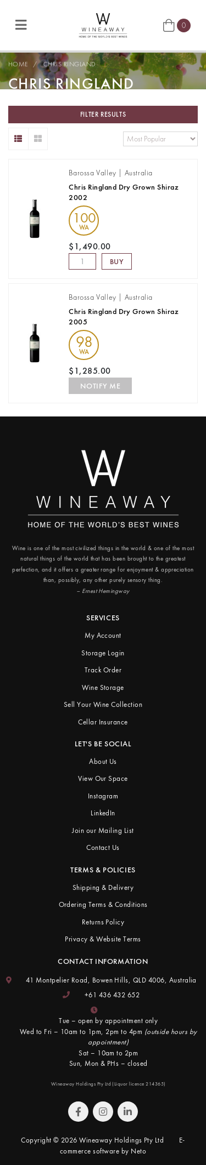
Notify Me (100, 386)
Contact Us (103, 847)
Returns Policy (103, 922)
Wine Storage (103, 687)
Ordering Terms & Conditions (103, 904)
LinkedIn (103, 813)
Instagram (103, 796)
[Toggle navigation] (21, 25)
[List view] (18, 139)
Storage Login (102, 653)
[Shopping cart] (177, 24)
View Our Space (103, 778)
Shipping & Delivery (103, 887)
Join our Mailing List (102, 830)
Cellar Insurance (103, 722)
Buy (117, 261)
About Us (103, 761)
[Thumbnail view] (38, 139)
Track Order (103, 670)
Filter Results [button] (103, 114)
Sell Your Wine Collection (103, 704)
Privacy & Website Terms (103, 939)
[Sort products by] (160, 139)
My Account (103, 635)
